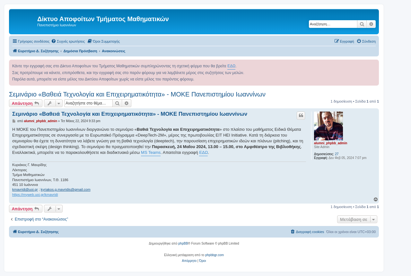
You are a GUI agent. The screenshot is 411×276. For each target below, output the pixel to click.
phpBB (183, 243)
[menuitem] (68, 41)
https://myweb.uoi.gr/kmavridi (35, 195)
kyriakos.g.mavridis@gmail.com (66, 189)
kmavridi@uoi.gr (25, 189)
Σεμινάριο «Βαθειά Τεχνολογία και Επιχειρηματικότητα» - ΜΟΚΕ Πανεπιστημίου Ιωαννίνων (137, 94)
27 (336, 154)
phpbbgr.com (214, 255)
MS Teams (151, 152)
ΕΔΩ (231, 66)
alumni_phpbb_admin (330, 143)
